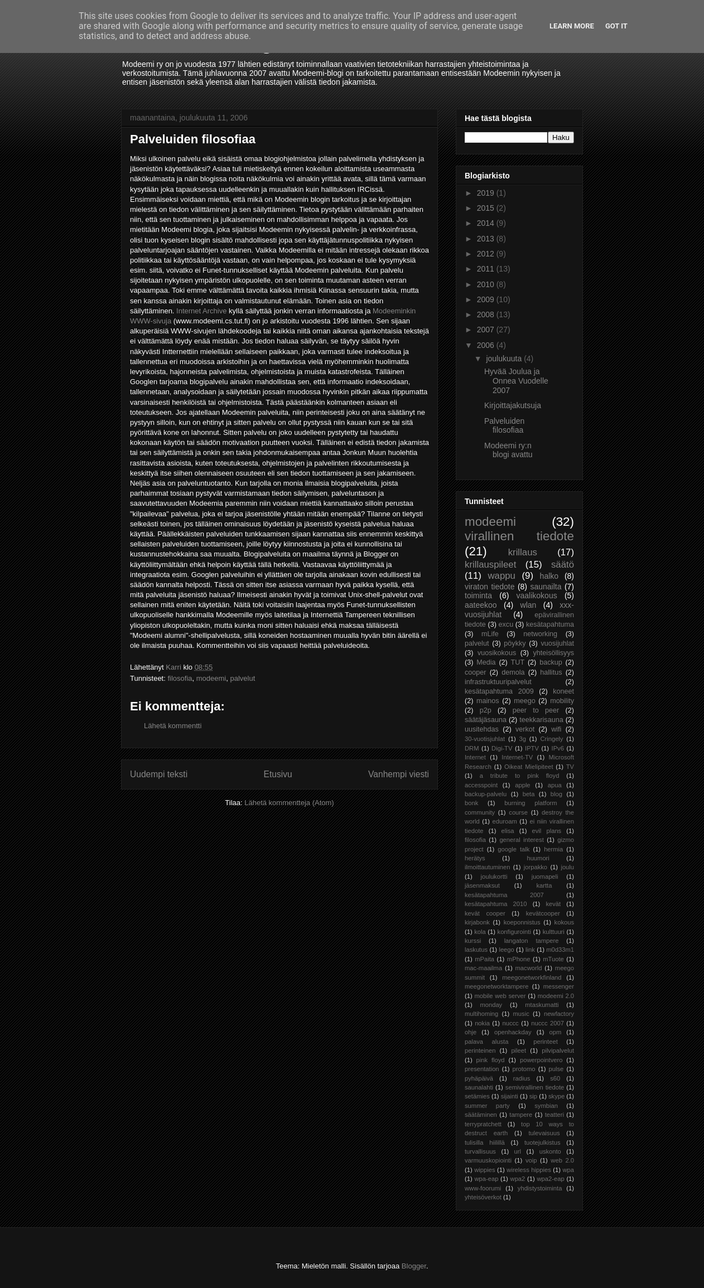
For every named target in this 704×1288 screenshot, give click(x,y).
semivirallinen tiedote (534, 1087)
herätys (475, 858)
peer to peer (536, 710)
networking (540, 634)
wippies (484, 1169)
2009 (486, 299)
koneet (563, 691)
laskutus (476, 949)
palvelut (242, 678)
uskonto (550, 1151)
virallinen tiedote (519, 536)
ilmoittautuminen (487, 867)
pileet (518, 1050)
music (521, 1013)
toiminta (478, 595)
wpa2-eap (550, 1178)
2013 (486, 238)
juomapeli (545, 876)
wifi (556, 729)
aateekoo (481, 605)
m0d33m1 (560, 949)
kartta (544, 885)
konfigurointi (514, 931)
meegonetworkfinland (531, 977)
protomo (524, 1069)
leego (506, 949)
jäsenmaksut (482, 885)
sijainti (509, 1096)
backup (550, 662)
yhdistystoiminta (540, 1188)
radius (521, 1078)
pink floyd (490, 1060)
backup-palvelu (486, 794)
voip (531, 1160)
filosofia (179, 678)
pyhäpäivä (479, 1078)
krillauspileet (490, 564)
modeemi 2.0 (556, 995)
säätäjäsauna (486, 720)
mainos (487, 701)
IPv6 (558, 748)
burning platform (530, 803)
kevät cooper (485, 913)
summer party (487, 1105)
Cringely (551, 738)
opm (555, 1032)
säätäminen (481, 1114)
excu (506, 624)
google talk (513, 849)
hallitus (551, 672)
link (530, 949)
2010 (486, 284)
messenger (558, 986)
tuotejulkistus (542, 1142)
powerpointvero (541, 1060)
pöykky (514, 643)
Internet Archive (201, 311)
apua (555, 785)
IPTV (532, 748)
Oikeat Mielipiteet (528, 766)
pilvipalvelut (558, 1050)
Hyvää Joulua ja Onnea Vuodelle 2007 (516, 381)
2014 (486, 223)
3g (522, 738)
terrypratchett (483, 1124)
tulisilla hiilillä (485, 1142)
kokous (564, 922)
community (480, 812)
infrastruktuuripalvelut (498, 682)
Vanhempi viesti (398, 774)
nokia (482, 1023)
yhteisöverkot (483, 1197)
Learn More (571, 26)
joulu (567, 867)
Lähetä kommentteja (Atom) (289, 802)
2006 (486, 345)
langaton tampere (531, 940)
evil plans (547, 830)
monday (491, 1004)
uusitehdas (482, 729)
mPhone (519, 959)
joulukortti (493, 876)
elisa (508, 830)
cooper (475, 672)
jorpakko (535, 867)
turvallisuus (480, 1151)
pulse (556, 1069)
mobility (562, 701)
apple (522, 785)
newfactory (559, 1013)
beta (529, 794)
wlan (528, 605)
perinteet (545, 1041)
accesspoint (481, 785)
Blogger (414, 1266)
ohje (470, 1032)
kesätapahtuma (550, 624)
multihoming (481, 1013)
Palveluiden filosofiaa (504, 426)
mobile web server (499, 995)
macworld (528, 968)
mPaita (484, 959)
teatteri (554, 1114)
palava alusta (486, 1041)
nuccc (510, 1023)
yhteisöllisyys (553, 653)
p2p (485, 710)
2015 (486, 208)
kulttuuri (554, 931)
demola (513, 672)
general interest (521, 839)
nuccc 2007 (547, 1023)
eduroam (505, 821)
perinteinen (480, 1050)
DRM (472, 748)
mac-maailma (483, 968)
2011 (486, 268)
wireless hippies (529, 1169)
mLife (490, 634)
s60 (555, 1078)
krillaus (522, 552)
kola (480, 931)
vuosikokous (497, 653)
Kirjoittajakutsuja (512, 405)
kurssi (473, 940)
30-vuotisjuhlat (485, 738)
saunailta (545, 586)
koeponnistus (522, 922)
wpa (569, 1169)
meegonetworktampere (496, 986)
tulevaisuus (544, 1133)
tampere (520, 1114)
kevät (553, 903)
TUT (517, 662)
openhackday (513, 1032)
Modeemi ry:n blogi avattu (508, 450)
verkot (524, 729)
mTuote (553, 959)
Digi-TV (501, 748)
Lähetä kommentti (172, 726)
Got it (616, 26)
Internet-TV (517, 757)
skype (556, 1096)
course (518, 812)
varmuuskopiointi (488, 1160)
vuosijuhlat (558, 643)
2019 (486, 192)
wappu (501, 575)
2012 (486, 253)
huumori (538, 858)
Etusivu (278, 774)
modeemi (211, 678)
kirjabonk (477, 922)
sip (533, 1096)
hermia (553, 849)
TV (570, 766)
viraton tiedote (489, 586)
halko (549, 576)
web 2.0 (562, 1160)
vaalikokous (537, 595)
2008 (486, 314)
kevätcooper (543, 913)
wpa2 (517, 1178)
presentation (482, 1069)
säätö (562, 564)
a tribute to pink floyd (520, 775)
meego (525, 701)
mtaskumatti (541, 1004)
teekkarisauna (541, 720)
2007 (486, 329)
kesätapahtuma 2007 (504, 895)
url (517, 1151)
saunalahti (479, 1087)
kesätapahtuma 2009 (499, 691)
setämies (477, 1096)
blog (556, 794)
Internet (475, 757)
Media (485, 662)
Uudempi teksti (158, 774)
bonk (471, 803)
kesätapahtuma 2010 (496, 903)
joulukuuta (505, 358)
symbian (546, 1105)
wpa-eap (486, 1178)
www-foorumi (483, 1188)
